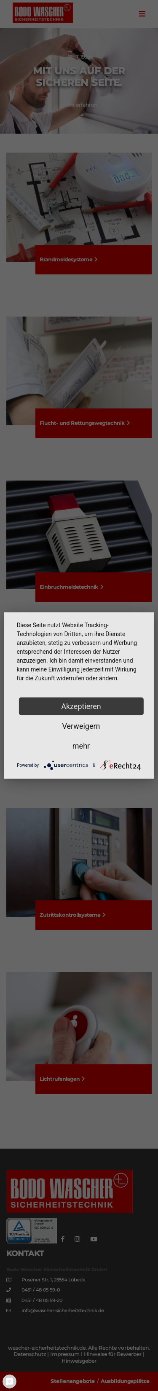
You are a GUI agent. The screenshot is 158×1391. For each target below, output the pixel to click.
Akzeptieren (81, 706)
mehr (81, 745)
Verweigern (81, 726)
